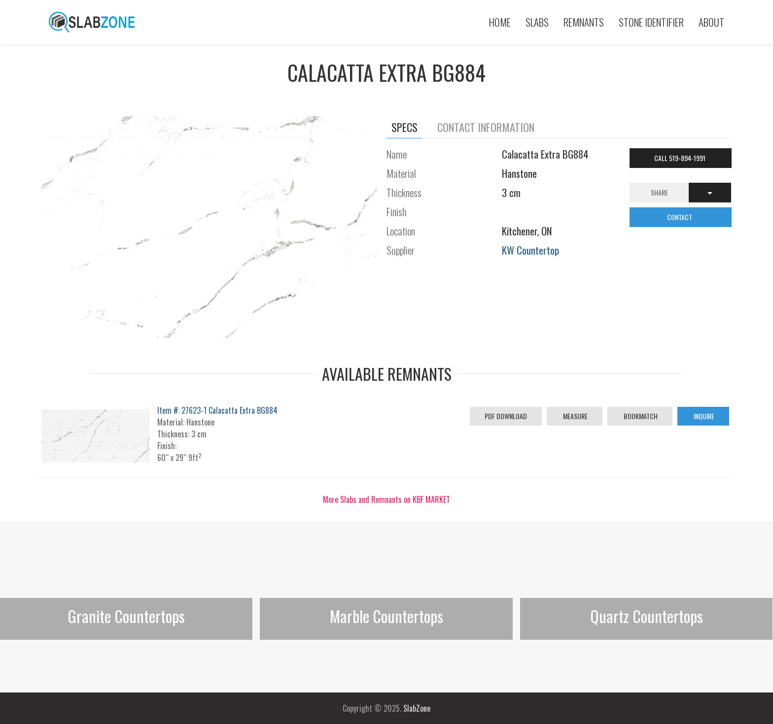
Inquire (703, 416)
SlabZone (416, 708)
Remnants (583, 22)
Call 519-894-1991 (680, 158)
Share (659, 192)
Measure (575, 416)
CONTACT (680, 217)
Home (500, 22)
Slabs (537, 22)
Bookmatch (640, 416)
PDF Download (506, 416)
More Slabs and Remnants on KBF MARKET (386, 499)
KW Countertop (530, 250)
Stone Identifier (651, 22)
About (711, 22)
